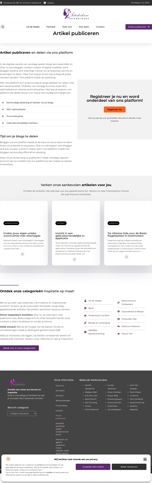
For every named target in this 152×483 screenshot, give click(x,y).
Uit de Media (33, 26)
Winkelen (113, 233)
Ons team (84, 26)
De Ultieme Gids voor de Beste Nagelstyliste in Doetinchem (127, 244)
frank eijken (135, 402)
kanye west (112, 405)
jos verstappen (114, 419)
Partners (50, 26)
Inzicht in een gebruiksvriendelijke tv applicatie (69, 245)
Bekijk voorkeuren (129, 467)
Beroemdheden (63, 410)
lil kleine (134, 405)
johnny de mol (114, 412)
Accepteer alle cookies (93, 467)
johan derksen (114, 402)
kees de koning (137, 412)
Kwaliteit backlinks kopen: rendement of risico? (62, 438)
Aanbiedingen (11, 233)
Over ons (67, 26)
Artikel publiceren (61, 426)
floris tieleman (92, 419)
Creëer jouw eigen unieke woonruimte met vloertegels (21, 244)
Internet (61, 233)
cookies (49, 472)
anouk (88, 415)
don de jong (91, 412)
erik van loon (91, 405)
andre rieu (112, 415)
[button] (145, 459)
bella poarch (91, 409)
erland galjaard (114, 409)
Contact (100, 26)
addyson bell (91, 402)
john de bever (136, 409)
